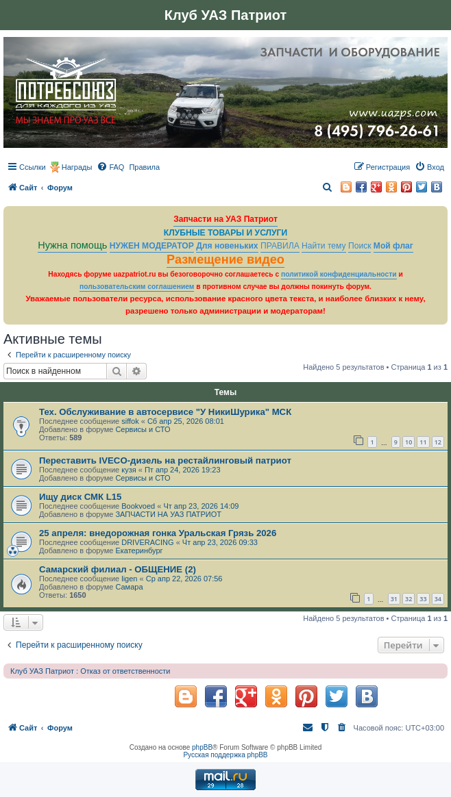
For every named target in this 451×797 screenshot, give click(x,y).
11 (422, 442)
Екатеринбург (138, 550)
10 (408, 442)
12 (438, 442)
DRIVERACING (147, 542)
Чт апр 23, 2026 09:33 (220, 542)
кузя (128, 470)
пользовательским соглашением (137, 286)
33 (422, 598)
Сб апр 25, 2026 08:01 (185, 421)
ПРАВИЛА (280, 246)
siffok (129, 421)
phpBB (202, 747)
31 (394, 598)
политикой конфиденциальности (339, 274)
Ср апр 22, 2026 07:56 (184, 578)
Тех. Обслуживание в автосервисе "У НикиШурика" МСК (165, 412)
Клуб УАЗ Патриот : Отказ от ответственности (90, 671)
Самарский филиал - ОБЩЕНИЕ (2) (117, 569)
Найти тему (324, 246)
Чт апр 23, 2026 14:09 (201, 506)
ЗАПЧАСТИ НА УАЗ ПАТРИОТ (168, 514)
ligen (129, 578)
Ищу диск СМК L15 (80, 497)
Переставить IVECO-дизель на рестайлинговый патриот (165, 460)
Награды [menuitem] (77, 167)
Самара (129, 587)
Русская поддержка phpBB (225, 755)
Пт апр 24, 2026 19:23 (183, 470)
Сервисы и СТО (142, 429)
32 (408, 598)
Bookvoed (138, 506)
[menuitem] (110, 167)
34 (438, 598)
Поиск (359, 246)
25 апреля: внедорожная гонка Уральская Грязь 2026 (157, 533)
